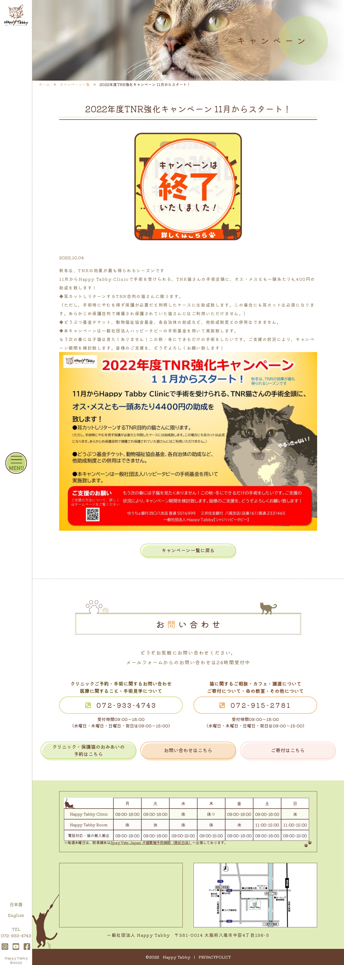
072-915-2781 (261, 705)
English (16, 915)
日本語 (16, 904)
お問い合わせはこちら (188, 750)
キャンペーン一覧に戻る (188, 550)
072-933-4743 (126, 705)
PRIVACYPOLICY (215, 957)
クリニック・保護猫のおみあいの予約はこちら (88, 750)
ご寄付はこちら (288, 750)
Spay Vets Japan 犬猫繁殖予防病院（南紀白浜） (151, 842)
